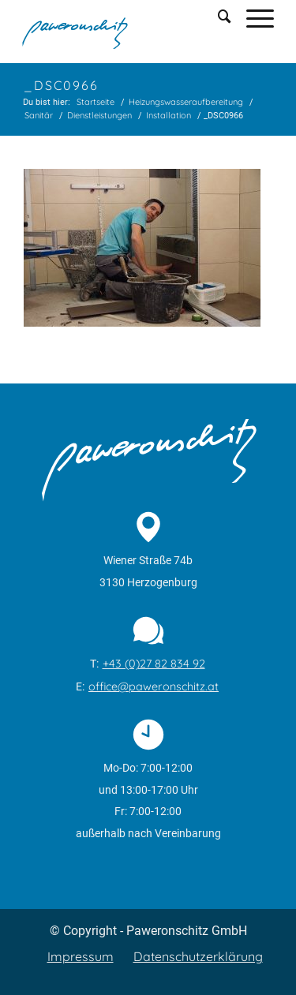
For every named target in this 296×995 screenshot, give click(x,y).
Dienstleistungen (99, 115)
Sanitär (38, 115)
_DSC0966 (61, 85)
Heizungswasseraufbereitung (186, 101)
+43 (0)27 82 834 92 (154, 663)
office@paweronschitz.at (153, 686)
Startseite (95, 101)
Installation (168, 115)
